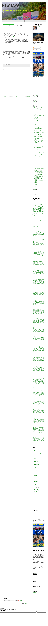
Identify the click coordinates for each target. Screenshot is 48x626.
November (35, 96)
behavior (34, 258)
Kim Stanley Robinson (35, 347)
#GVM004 (34, 232)
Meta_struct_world (42, 366)
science (34, 224)
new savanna (42, 378)
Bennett (33, 259)
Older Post (28, 96)
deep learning (37, 211)
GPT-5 (42, 318)
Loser (39, 356)
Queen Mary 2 (35, 399)
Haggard (43, 322)
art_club (39, 253)
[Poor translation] (4, 610)
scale (39, 408)
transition (38, 427)
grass (36, 321)
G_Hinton (36, 313)
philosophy (42, 220)
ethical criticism (38, 212)
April (35, 105)
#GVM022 (34, 233)
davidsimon (36, 290)
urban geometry (39, 432)
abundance (39, 206)
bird (40, 260)
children (43, 273)
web (38, 436)
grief (33, 322)
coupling (37, 210)
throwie (35, 426)
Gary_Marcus (39, 314)
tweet (40, 428)
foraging (33, 310)
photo (34, 221)
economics (38, 299)
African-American (40, 240)
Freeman (36, 311)
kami (36, 346)
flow (36, 309)
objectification (42, 382)
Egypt (36, 300)
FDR (36, 307)
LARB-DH (40, 351)
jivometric (36, 344)
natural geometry (41, 374)
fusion (43, 312)
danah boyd (41, 289)
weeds (40, 436)
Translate (20, 600)
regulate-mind (34, 223)
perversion (43, 387)
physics (43, 389)
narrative (40, 373)
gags (40, 313)
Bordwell (43, 261)
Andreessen (34, 249)
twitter (35, 429)
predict (40, 395)
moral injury (42, 371)
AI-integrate (40, 245)
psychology (42, 222)
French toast (38, 311)
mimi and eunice (39, 369)
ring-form (38, 223)
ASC (35, 254)
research (40, 403)
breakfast (36, 264)
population (41, 394)
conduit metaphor (42, 284)
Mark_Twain (41, 361)
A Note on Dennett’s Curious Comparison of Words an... (38, 171)
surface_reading (39, 420)
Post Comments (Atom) (9, 97)
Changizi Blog (35, 458)
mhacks (43, 367)
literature (40, 215)
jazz (36, 214)
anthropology (38, 250)
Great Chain (38, 321)
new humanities (38, 378)
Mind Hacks (35, 475)
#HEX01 (43, 233)
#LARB (38, 234)
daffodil (36, 289)
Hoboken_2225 (38, 327)
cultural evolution (41, 210)
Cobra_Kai (38, 278)
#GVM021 (43, 232)
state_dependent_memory (35, 417)
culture (34, 211)
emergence (38, 300)
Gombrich (38, 317)
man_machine (36, 359)
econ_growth (34, 299)
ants (35, 251)
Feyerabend (34, 308)
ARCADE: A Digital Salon (37, 450)
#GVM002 (40, 231)
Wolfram (37, 440)
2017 (34, 91)
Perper (37, 387)
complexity (42, 282)
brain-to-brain (42, 263)
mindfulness (42, 370)
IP (42, 340)
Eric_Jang (40, 303)
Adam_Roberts (39, 238)
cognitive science (41, 279)
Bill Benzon (40, 26)
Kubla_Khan (38, 204)
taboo (36, 422)
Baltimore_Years (42, 256)
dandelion (34, 290)
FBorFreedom (34, 307)
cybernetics (43, 288)
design (37, 293)
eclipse (41, 298)
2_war (38, 235)
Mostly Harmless (36, 476)
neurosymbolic (38, 377)
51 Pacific (41, 236)
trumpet (36, 428)
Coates (36, 278)
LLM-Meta (37, 356)
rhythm (33, 404)
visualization (36, 226)
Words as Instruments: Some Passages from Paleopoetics (39, 158)
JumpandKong (37, 345)
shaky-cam (40, 224)
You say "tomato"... (36, 117)
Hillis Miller (38, 326)
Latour (43, 204)
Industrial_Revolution (41, 335)
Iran (43, 340)
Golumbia (35, 317)
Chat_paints (40, 268)
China (37, 274)
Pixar (37, 390)
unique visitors (34, 592)
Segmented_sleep (37, 411)
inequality (34, 336)
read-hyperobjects (39, 401)
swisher (36, 421)
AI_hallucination (42, 243)
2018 (34, 90)
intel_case (39, 337)
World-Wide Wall (40, 205)
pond (37, 393)
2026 (34, 80)
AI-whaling (43, 245)
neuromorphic (42, 376)
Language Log (36, 470)
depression (40, 292)
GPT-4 (38, 318)
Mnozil (36, 371)
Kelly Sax (41, 346)
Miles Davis (42, 368)
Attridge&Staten (34, 255)
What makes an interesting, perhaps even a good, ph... (38, 162)
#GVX (40, 233)
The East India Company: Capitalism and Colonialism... (39, 169)
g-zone (33, 213)
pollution (34, 392)
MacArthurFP (36, 357)
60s (43, 236)
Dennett (37, 292)
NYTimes (40, 381)
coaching (34, 278)
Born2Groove (34, 262)
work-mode (36, 441)
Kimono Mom (41, 347)
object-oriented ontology (36, 218)
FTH (35, 312)
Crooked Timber (36, 461)
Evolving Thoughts (36, 464)
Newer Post (4, 96)
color (33, 281)
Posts (34, 47)
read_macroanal (34, 401)
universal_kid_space (38, 431)
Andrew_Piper (37, 249)
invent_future (40, 340)
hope (37, 329)
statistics (43, 417)
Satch (37, 408)
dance (43, 289)
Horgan (39, 329)
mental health (37, 366)
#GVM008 (37, 232)
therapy (33, 426)
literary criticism (35, 215)
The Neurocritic (36, 494)
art (39, 207)
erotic (43, 303)
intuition (37, 340)
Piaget (33, 390)
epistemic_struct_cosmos (35, 303)
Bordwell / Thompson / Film (37, 453)
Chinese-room (39, 274)
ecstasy (43, 299)
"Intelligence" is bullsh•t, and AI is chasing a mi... (38, 142)
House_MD (34, 330)
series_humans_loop (38, 412)
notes (34, 381)
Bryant (39, 265)
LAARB (43, 349)
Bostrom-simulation (42, 262)
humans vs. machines (38, 332)
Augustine (38, 255)
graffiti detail (35, 320)
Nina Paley (34, 380)
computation (42, 209)
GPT (43, 317)
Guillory (41, 322)
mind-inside (34, 370)
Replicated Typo (36, 489)
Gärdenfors (36, 314)
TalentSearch (42, 422)
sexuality (37, 224)
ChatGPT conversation (39, 269)
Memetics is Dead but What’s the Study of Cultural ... (38, 112)
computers (34, 210)
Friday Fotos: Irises (36, 149)
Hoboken (34, 203)
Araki (38, 252)
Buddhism (41, 265)
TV (39, 428)
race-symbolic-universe (41, 399)
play (43, 390)
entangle (39, 302)
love (40, 356)
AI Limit (36, 241)
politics (42, 221)
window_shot (41, 437)
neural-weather (39, 376)
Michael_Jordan (34, 368)
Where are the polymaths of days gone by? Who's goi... (39, 133)
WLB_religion (39, 439)
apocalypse (42, 251)
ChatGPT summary (35, 271)
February (35, 188)
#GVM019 (40, 232)
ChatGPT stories (42, 270)
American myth (39, 247)
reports (19, 36)
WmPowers (34, 440)
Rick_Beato (36, 404)
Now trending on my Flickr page (38, 140)
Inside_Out (40, 336)
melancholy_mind (40, 365)
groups (38, 322)
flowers (43, 212)
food (43, 309)
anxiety (38, 251)
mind (43, 369)
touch (42, 426)
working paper (40, 226)
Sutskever (34, 421)
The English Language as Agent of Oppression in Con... (38, 139)
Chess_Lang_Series (35, 273)
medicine (43, 364)
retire (42, 403)
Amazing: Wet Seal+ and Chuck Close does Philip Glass (39, 160)
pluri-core (36, 391)
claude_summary (34, 277)
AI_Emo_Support (38, 243)
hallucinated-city (42, 323)
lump (33, 357)
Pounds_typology (35, 395)
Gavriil (43, 314)
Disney (42, 296)
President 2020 (35, 396)
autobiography (42, 255)
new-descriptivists (39, 379)
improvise (43, 213)
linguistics (42, 214)
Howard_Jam (37, 330)
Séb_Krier (41, 410)
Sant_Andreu (34, 408)
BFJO (40, 259)
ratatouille (39, 400)
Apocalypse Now (35, 252)
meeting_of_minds (35, 365)
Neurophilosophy (36, 481)
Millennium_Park (35, 369)
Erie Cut (42, 303)
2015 (34, 94)
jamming (34, 214)
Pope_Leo (38, 394)
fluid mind (41, 309)
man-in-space (39, 359)
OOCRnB (42, 383)
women (39, 440)
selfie (43, 411)
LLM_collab (34, 356)
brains (41, 207)
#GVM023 (37, 233)
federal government (40, 307)
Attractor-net (42, 254)
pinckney (35, 390)
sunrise (35, 419)
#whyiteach (35, 235)
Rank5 (37, 400)
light (33, 354)
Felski (43, 307)
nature (38, 375)
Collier (43, 280)
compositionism (34, 283)
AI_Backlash (34, 242)
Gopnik (41, 317)
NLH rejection (37, 380)
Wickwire (34, 437)
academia (42, 206)
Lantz (38, 351)
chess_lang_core (42, 272)
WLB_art (39, 438)
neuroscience (37, 217)
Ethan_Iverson (35, 304)
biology (38, 260)
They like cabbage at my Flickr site (38, 127)
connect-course (34, 285)
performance (42, 386)
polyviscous (42, 392)
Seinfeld (41, 411)
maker (43, 358)
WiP (43, 437)
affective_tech (34, 240)
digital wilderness (41, 295)
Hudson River (38, 203)
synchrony (34, 225)
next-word (43, 379)
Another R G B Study (37, 143)
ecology (43, 298)
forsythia (40, 310)
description (40, 211)
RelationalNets (34, 403)
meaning (37, 363)
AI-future (37, 245)
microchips (38, 368)
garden (35, 213)
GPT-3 (37, 318)
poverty (38, 395)
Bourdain (34, 263)
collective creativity (39, 280)
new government (42, 377)
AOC (40, 251)
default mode (38, 291)
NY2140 (38, 381)
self (35, 224)
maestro (33, 358)
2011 (34, 194)
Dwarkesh (36, 298)
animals (40, 249)
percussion (34, 220)
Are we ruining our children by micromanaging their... (38, 137)
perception (34, 386)
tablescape (34, 422)
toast (38, 426)
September (35, 99)
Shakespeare (37, 413)
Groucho (35, 322)
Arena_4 (34, 253)
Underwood (34, 430)
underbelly (43, 429)
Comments (35, 49)
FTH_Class (38, 312)
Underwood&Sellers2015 (39, 430)
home (33, 328)
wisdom (37, 438)
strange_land (41, 418)
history (43, 326)
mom (38, 371)
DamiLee (39, 289)
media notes (39, 364)
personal (39, 220)
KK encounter (40, 348)
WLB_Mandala (42, 438)
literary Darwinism (35, 355)
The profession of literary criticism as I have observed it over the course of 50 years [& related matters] (38, 516)
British (33, 265)
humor (41, 332)
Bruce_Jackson (36, 265)
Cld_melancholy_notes (39, 277)
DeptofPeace (42, 292)
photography (34, 389)
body (41, 261)
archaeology (40, 252)
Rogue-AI (36, 205)
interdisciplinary (42, 338)
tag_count (39, 422)
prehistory (43, 395)
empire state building (38, 301)
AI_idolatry (34, 244)
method (40, 367)
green (43, 321)
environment (42, 302)
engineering (36, 302)
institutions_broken (35, 337)
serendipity (34, 412)
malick (33, 359)
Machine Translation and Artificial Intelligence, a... (38, 186)
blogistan (35, 261)
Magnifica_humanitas (39, 358)
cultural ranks (34, 288)
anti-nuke (42, 250)
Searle (39, 410)
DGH (43, 293)
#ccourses (43, 230)
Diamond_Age (34, 294)
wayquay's (34, 436)
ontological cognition (36, 219)
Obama (43, 381)
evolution (36, 305)
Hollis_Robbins (42, 327)
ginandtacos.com (36, 467)
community (37, 209)
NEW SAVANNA (14, 5)
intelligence (36, 338)
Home (16, 96)
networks (43, 375)
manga (40, 360)
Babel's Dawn (35, 452)
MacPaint (39, 357)
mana (35, 360)
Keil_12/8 (38, 346)
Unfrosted (43, 430)
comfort (37, 281)
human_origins (38, 331)
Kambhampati (34, 346)
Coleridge (34, 280)
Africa (36, 240)
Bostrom (38, 262)
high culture (35, 326)
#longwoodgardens (41, 234)
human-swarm (42, 331)
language (39, 214)
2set (39, 235)
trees (43, 427)
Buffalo (43, 265)
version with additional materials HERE (8, 28)
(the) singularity (35, 230)
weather (37, 436)
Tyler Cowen (38, 429)
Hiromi (41, 326)
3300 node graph (42, 235)
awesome (34, 256)
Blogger (26, 603)
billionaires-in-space (35, 260)
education (34, 300)
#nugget (33, 235)
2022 (34, 85)
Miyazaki (34, 205)
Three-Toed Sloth (36, 496)
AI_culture (34, 243)
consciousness (38, 285)
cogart (35, 279)
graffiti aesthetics (40, 319)
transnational (37, 225)
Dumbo (33, 298)
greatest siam (41, 321)
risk (40, 404)
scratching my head (35, 410)
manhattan (42, 360)
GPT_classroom (34, 318)
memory (34, 366)
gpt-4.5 (40, 318)
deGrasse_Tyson (42, 291)
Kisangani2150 (34, 204)
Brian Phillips (42, 264)
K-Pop (43, 345)
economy (41, 299)
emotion (34, 301)
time (37, 426)
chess (39, 272)
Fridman (34, 312)
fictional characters (38, 308)
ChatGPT (34, 202)
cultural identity (42, 287)
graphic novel (34, 321)
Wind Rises (37, 437)
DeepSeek (34, 291)
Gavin (41, 314)
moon (40, 371)
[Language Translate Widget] (9, 600)
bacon (39, 256)
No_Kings (41, 380)
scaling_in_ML (42, 408)
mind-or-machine (38, 370)
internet (39, 339)
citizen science (35, 208)
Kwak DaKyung (39, 349)
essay (33, 304)
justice (41, 345)
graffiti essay (39, 320)
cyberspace (34, 289)
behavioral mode (37, 258)
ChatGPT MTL (38, 270)
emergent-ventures (42, 300)
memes (43, 365)
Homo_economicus (42, 328)
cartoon (43, 207)
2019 (34, 89)
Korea (43, 348)
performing (36, 220)
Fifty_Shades (42, 308)
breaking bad (39, 264)
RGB (43, 403)
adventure (40, 239)
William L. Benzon (38, 575)
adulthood (37, 239)
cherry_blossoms (37, 272)
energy (33, 302)
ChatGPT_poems (40, 271)
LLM (41, 204)
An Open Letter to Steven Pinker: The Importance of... (39, 151)
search (37, 410)
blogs (37, 261)
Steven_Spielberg (38, 418)
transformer (35, 427)
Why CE (43, 436)
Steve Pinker (34, 418)
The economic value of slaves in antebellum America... (38, 129)
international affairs (35, 339)
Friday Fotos (40, 202)
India (37, 335)
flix (34, 309)
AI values (40, 241)
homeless (37, 328)
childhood (39, 273)
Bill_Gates (43, 259)
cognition (39, 208)
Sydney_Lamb (39, 421)
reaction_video (42, 400)
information (37, 336)
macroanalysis (42, 357)
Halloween (34, 323)
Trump (34, 428)
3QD (36, 236)
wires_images (34, 438)
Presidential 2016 (41, 396)
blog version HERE (26, 27)
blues (39, 261)
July (35, 101)
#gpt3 (38, 231)
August (35, 100)
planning (40, 390)
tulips (37, 428)
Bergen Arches (37, 259)
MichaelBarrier (36, 473)
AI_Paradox (37, 244)
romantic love (42, 223)
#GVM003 (43, 231)
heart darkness (34, 325)
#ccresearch (34, 231)
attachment (38, 254)
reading (43, 401)
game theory (42, 313)
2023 (34, 84)
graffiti (37, 213)
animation (37, 207)
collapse (36, 280)
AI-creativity (41, 244)
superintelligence (42, 419)
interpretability (42, 339)
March (35, 106)
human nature (34, 331)
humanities (40, 213)
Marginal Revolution (36, 472)
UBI (40, 429)
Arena (43, 252)
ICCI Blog (35, 469)
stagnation (37, 416)
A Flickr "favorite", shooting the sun (38, 156)
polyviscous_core (35, 393)
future (33, 313)
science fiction (38, 409)
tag (37, 422)
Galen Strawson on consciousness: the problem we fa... (39, 173)
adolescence (34, 239)
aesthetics (34, 207)
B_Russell (37, 256)
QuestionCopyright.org (37, 487)
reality (38, 402)
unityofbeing (40, 225)
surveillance (42, 420)
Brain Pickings (36, 455)
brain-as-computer (38, 263)
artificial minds (42, 253)
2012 (34, 193)
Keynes (43, 346)
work (33, 441)
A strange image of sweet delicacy (38, 109)
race (37, 399)
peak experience (41, 219)
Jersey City (42, 203)
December (35, 95)
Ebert (39, 298)
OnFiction (35, 484)
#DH (36, 231)
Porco (43, 394)
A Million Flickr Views (37, 167)
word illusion (42, 440)
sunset (38, 419)
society (43, 224)
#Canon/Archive (39, 230)
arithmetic (36, 253)
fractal (42, 310)
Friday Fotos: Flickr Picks (37, 114)
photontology (37, 389)
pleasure (33, 391)
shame (43, 413)
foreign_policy (36, 310)
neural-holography (35, 376)
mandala (38, 360)
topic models (40, 426)
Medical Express (15, 36)
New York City (35, 379)
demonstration (34, 292)
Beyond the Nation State (37, 118)
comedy (35, 281)
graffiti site (42, 320)
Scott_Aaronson (42, 409)
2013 (34, 192)
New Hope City (34, 378)
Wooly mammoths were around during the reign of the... (39, 148)
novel (35, 381)
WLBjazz (43, 439)
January (35, 189)
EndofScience (42, 301)
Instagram (43, 336)
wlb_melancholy (34, 439)
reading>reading (35, 402)
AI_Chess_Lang (38, 242)
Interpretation (34, 340)
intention (39, 338)
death (38, 290)
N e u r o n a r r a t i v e (37, 478)
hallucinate (37, 323)
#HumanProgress (35, 234)
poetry (40, 391)
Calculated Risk (36, 456)
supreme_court (34, 420)
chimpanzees (34, 274)
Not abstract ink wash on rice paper (38, 146)
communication (35, 282)
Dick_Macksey (39, 294)
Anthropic (36, 250)
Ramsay (36, 400)
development (40, 293)
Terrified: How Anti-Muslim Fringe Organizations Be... (38, 120)
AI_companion (42, 242)
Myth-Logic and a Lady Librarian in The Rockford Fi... (38, 177)
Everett (43, 304)
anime (33, 250)
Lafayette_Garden (35, 350)
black (42, 260)
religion (37, 403)
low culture (43, 356)
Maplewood (34, 361)
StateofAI (40, 417)
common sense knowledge (41, 281)
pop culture (41, 393)
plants (42, 390)
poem (38, 391)
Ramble (34, 400)
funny (41, 312)
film (41, 212)
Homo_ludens (34, 329)
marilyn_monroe (38, 361)
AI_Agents (43, 241)
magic (35, 358)
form (38, 310)
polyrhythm (38, 392)
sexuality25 (34, 413)
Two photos (35, 182)
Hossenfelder (42, 329)
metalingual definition (35, 367)
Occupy (33, 383)
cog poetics (41, 278)
